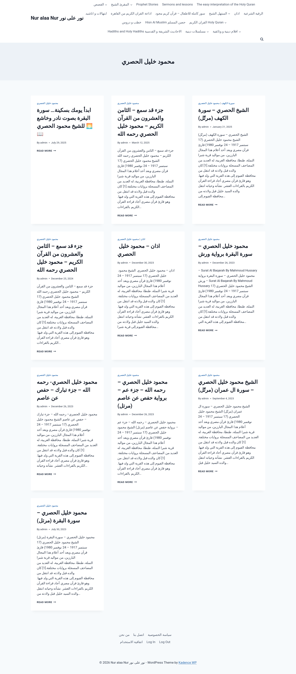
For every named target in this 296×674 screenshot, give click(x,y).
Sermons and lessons (177, 4)
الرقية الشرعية (253, 13)
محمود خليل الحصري (47, 103)
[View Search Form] (261, 39)
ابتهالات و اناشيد (96, 13)
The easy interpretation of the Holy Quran (226, 4)
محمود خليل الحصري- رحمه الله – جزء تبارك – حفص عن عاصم (67, 390)
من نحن (124, 635)
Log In (150, 642)
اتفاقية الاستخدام (131, 642)
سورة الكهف (227, 103)
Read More (46, 150)
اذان (237, 13)
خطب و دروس (131, 22)
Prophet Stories (147, 4)
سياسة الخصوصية (159, 635)
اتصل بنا (138, 635)
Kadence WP (188, 662)
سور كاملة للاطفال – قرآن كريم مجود (180, 13)
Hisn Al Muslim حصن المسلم (165, 22)
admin (43, 142)
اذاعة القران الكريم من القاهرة (131, 13)
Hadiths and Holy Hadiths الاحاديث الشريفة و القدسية (144, 31)
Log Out (164, 642)
